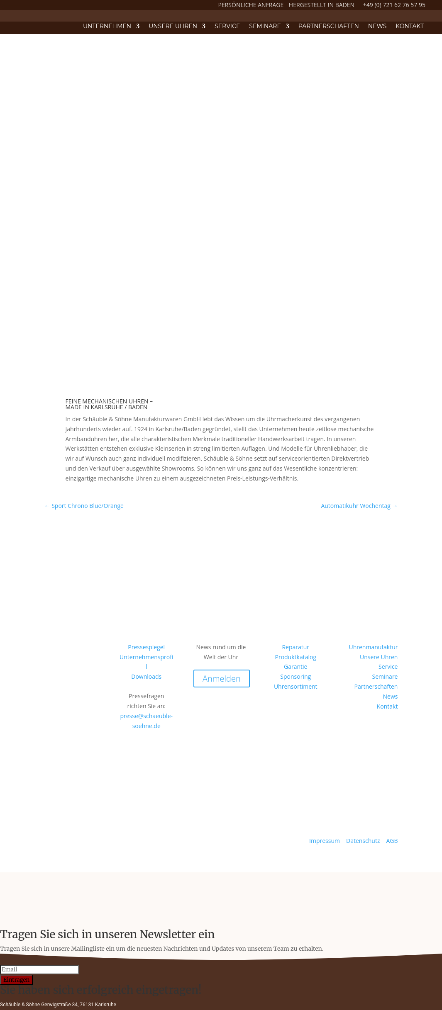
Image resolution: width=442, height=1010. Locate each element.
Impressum (325, 841)
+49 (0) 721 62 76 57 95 (394, 5)
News (377, 26)
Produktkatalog (295, 657)
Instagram (60, 689)
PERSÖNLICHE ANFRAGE (251, 5)
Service (227, 26)
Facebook (59, 754)
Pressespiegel (146, 647)
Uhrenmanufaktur (373, 647)
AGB (392, 841)
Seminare (265, 26)
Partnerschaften (328, 26)
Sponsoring (295, 676)
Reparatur (295, 647)
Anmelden (222, 678)
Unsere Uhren (173, 26)
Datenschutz (363, 841)
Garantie (295, 666)
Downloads (146, 676)
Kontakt (410, 26)
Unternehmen (107, 26)
